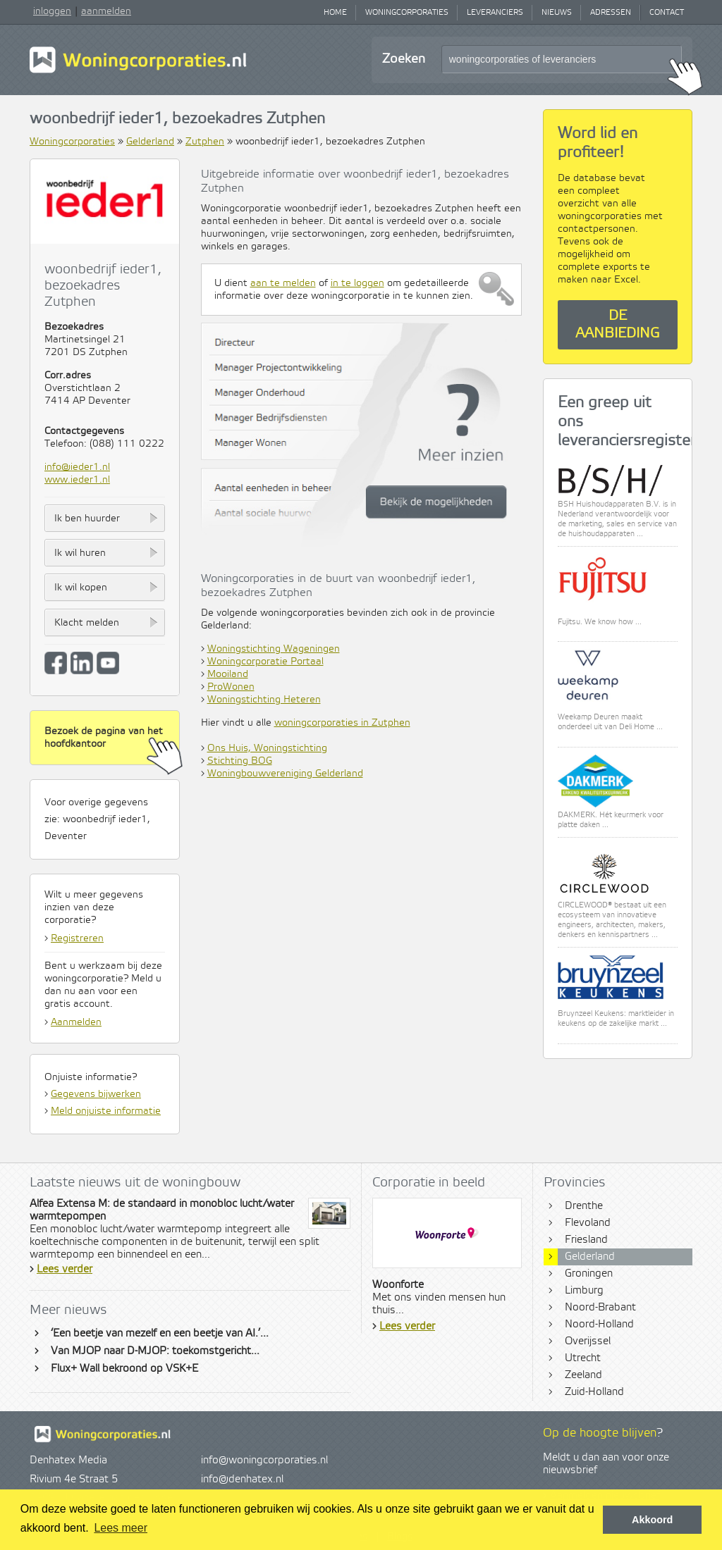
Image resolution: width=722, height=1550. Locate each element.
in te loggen (357, 283)
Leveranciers (495, 13)
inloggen (52, 11)
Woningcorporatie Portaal (265, 661)
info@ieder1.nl (77, 467)
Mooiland (227, 674)
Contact (666, 13)
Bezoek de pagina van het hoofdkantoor (112, 745)
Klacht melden (86, 622)
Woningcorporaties (406, 13)
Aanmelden (76, 1022)
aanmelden (106, 11)
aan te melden (283, 283)
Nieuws (557, 13)
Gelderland (150, 141)
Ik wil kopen (80, 587)
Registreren (77, 938)
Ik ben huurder (87, 518)
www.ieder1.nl (77, 479)
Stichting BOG (239, 761)
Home (335, 13)
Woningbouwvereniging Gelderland (285, 773)
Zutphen (204, 141)
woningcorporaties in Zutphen (342, 723)
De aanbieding (617, 324)
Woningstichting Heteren (264, 699)
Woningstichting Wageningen (273, 649)
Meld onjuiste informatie (106, 1111)
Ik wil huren (80, 553)
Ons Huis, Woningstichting (267, 748)
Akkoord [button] (652, 1519)
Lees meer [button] (120, 1528)
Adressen (610, 13)
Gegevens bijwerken (96, 1094)
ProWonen (231, 687)
